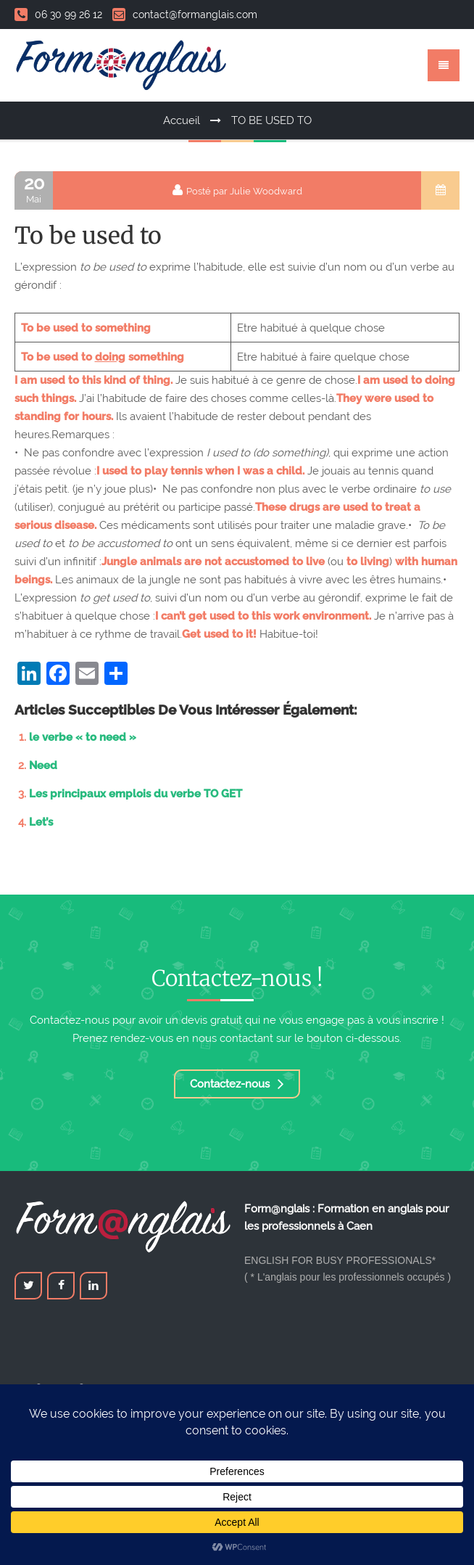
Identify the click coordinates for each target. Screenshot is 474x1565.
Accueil (181, 120)
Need (43, 765)
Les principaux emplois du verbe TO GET (135, 793)
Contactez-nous (237, 1083)
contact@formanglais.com (184, 14)
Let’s (41, 822)
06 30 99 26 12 (58, 14)
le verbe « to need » (82, 737)
